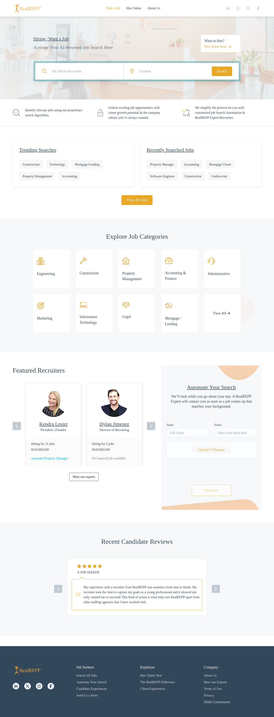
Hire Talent (133, 8)
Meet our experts (84, 477)
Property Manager (162, 164)
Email (218, 425)
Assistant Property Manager (49, 458)
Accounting (70, 176)
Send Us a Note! (87, 695)
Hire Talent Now (217, 46)
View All (221, 313)
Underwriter (220, 176)
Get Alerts (211, 490)
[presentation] (211, 472)
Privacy (209, 695)
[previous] (17, 426)
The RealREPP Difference (157, 682)
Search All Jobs (86, 675)
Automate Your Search (91, 682)
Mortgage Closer (221, 164)
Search (222, 71)
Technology (57, 164)
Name (170, 425)
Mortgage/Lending (87, 164)
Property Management (37, 176)
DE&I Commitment (217, 702)
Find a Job (113, 8)
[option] (53, 440)
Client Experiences (152, 688)
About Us (153, 8)
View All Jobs (137, 200)
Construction (31, 164)
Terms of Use (213, 688)
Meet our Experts (215, 682)
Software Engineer (162, 176)
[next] (151, 426)
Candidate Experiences (91, 688)
